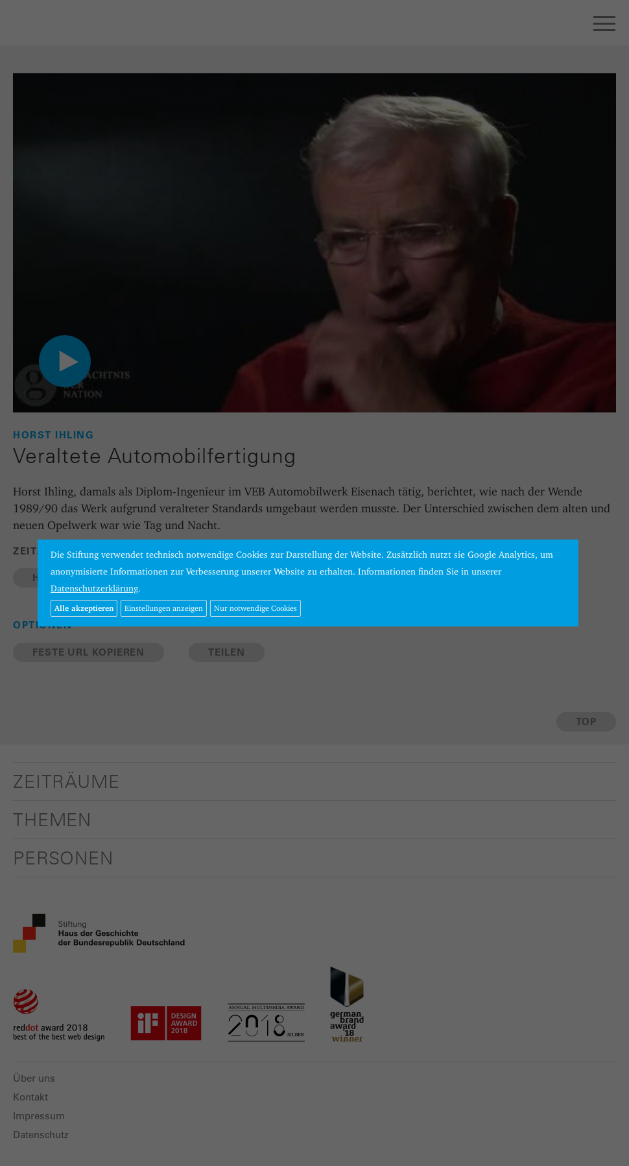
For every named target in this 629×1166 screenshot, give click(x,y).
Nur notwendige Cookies (255, 608)
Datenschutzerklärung (94, 588)
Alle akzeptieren (83, 608)
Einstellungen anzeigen (164, 608)
